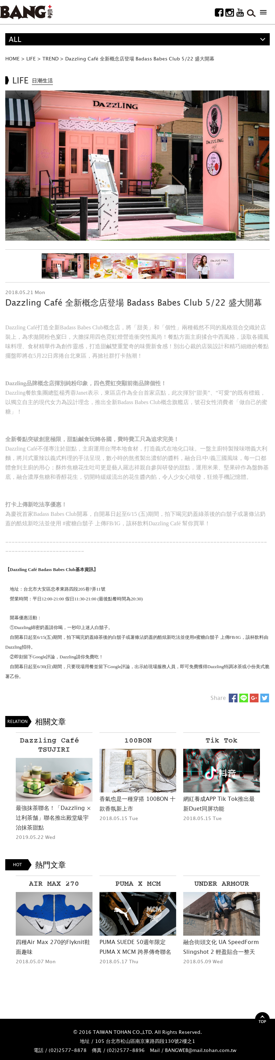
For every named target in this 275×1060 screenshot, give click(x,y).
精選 (16, 51)
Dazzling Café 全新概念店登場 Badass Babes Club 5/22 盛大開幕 (139, 58)
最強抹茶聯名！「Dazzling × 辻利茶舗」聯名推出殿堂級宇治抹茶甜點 (53, 818)
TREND (50, 58)
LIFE (31, 58)
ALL (15, 39)
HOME (12, 58)
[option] (137, 165)
